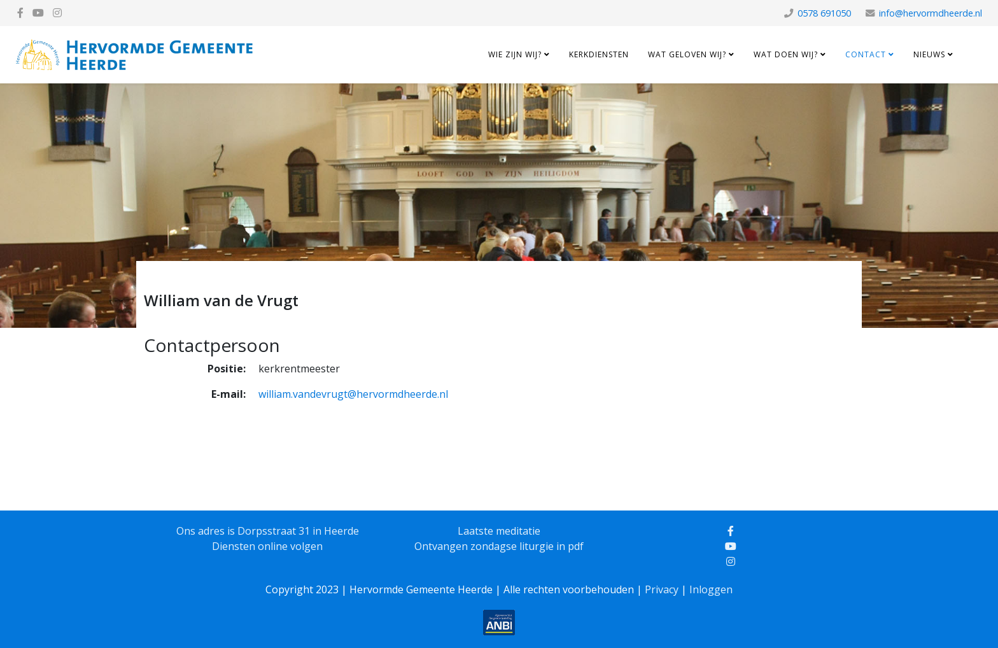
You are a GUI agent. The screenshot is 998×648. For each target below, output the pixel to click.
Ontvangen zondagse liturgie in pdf (499, 546)
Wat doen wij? (786, 54)
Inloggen (711, 589)
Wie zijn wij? (515, 54)
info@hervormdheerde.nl (930, 13)
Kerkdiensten (599, 54)
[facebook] (20, 13)
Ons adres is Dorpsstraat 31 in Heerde (267, 531)
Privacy (661, 589)
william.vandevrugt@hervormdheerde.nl (353, 394)
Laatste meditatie (499, 531)
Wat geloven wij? (687, 54)
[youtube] (38, 13)
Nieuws (929, 54)
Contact (865, 54)
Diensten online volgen (267, 546)
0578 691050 (824, 13)
